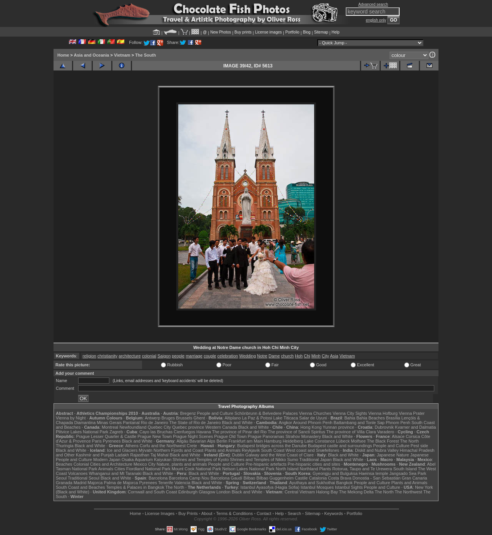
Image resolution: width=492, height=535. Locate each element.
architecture (130, 356)
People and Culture (215, 413)
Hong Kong (310, 427)
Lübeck (343, 441)
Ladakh (122, 455)
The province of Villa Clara (351, 431)
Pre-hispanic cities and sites (314, 464)
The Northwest (408, 492)
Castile (301, 478)
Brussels (184, 418)
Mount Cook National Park (196, 468)
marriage (194, 356)
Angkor (285, 422)
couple (210, 356)
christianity (107, 356)
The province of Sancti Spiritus (296, 431)
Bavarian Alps (202, 441)
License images (268, 32)
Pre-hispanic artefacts (266, 464)
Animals (105, 468)
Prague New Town (154, 436)
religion (89, 356)
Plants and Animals (222, 450)
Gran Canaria (414, 478)
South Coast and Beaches (80, 487)
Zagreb (116, 431)
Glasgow (207, 492)
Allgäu (182, 441)
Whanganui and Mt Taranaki (115, 473)
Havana (203, 431)
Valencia (182, 482)
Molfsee (358, 441)
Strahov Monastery (303, 436)
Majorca (95, 482)
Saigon (164, 356)
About (207, 513)
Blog (307, 32)
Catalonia (317, 478)
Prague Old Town (230, 436)
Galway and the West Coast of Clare (279, 455)
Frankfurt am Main (246, 441)
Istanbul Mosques (317, 487)
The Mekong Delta (356, 492)
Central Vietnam (299, 492)
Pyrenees (111, 441)
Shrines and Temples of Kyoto (200, 459)
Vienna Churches (315, 413)
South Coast (272, 450)
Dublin (238, 455)
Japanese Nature (393, 455)
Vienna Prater (412, 413)
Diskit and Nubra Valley (377, 450)
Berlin (221, 441)
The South (145, 55)
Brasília (393, 418)
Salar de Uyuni (313, 418)
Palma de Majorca (121, 482)
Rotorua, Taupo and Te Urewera (362, 468)
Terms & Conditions (234, 513)
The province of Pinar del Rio (239, 431)
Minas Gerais (109, 422)
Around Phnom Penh (312, 422)
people (178, 356)
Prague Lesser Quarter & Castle (106, 436)
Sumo (292, 459)
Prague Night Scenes (193, 436)
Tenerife (165, 482)
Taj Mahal (160, 455)
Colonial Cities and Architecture (103, 464)
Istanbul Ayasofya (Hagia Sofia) (269, 487)
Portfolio (292, 32)
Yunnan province (338, 427)
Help (335, 32)
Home (63, 55)
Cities (119, 468)
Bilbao (249, 478)
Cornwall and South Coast (152, 492)
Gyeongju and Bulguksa (335, 473)
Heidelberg (293, 441)
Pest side (419, 445)
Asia (334, 356)
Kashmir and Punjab (95, 455)
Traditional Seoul (83, 478)
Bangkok (344, 482)
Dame (274, 356)
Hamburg (272, 441)
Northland (309, 468)
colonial (149, 356)
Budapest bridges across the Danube (272, 445)
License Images (159, 513)
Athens (131, 445)
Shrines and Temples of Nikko (258, 459)
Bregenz (188, 413)
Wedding (247, 356)
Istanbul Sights (349, 487)
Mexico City (145, 464)
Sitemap (321, 32)
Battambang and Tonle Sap (359, 422)
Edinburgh (187, 492)
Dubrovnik (384, 427)
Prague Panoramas (266, 436)
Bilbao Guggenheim (275, 478)
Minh (316, 356)
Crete (192, 445)
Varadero (385, 431)
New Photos (220, 32)
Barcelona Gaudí (227, 478)
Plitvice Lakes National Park (82, 431)
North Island (287, 468)
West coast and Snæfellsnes (312, 450)
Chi (307, 356)
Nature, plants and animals (182, 464)
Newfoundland (132, 427)
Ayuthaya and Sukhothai (312, 482)
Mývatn (145, 450)
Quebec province (188, 427)
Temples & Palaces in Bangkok (135, 487)
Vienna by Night (70, 418)
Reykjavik (251, 450)
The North (409, 441)
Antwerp (152, 418)
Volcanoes (78, 473)
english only (376, 20)
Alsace (398, 436)
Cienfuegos (184, 431)
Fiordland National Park (148, 468)
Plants (325, 468)
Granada (64, 482)
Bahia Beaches (370, 418)
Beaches (64, 464)
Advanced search (373, 4)
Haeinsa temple (373, 473)
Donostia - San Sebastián (377, 478)
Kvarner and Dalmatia (415, 427)
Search (294, 513)
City (325, 356)
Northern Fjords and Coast (179, 450)
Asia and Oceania (91, 55)
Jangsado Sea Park (407, 473)
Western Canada (221, 427)
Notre (262, 356)
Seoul (61, 478)
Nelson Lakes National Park (248, 468)
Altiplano (232, 418)
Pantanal (131, 422)
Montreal (110, 427)
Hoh (299, 356)
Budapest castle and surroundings (340, 445)
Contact (264, 513)
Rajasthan (139, 455)
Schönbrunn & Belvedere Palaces (266, 413)
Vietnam (122, 55)
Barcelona (158, 478)
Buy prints (242, 32)
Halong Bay (327, 492)
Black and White (237, 422)
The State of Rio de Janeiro (195, 422)
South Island (405, 468)
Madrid (80, 482)
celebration (227, 356)
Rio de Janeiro (154, 422)
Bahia (350, 418)
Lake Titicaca (285, 418)
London (223, 492)
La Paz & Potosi (257, 418)
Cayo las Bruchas (155, 431)
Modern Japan (106, 459)
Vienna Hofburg (383, 413)
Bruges (168, 418)
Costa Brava (339, 478)
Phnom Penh (398, 422)
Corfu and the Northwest (163, 445)
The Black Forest (383, 441)
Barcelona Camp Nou (189, 478)
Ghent (199, 418)
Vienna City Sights (350, 413)
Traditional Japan (315, 459)
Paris (97, 441)
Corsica (413, 436)
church (287, 356)
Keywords (333, 513)
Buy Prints (187, 513)
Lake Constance (319, 441)
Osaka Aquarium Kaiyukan (147, 459)
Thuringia (65, 445)
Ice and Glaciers (122, 450)
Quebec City (159, 427)
